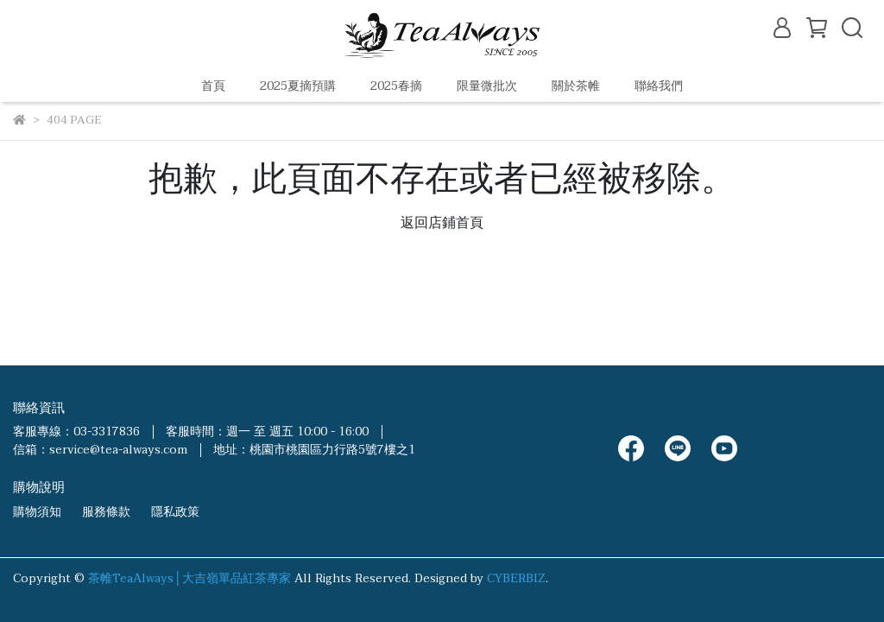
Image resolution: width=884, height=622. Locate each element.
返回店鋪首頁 (442, 223)
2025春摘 (396, 86)
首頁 (213, 86)
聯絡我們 (659, 86)
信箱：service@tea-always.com (100, 450)
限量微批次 (487, 86)
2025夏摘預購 (298, 86)
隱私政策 (175, 512)
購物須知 (37, 512)
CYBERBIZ (516, 578)
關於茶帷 (576, 86)
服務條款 (106, 512)
